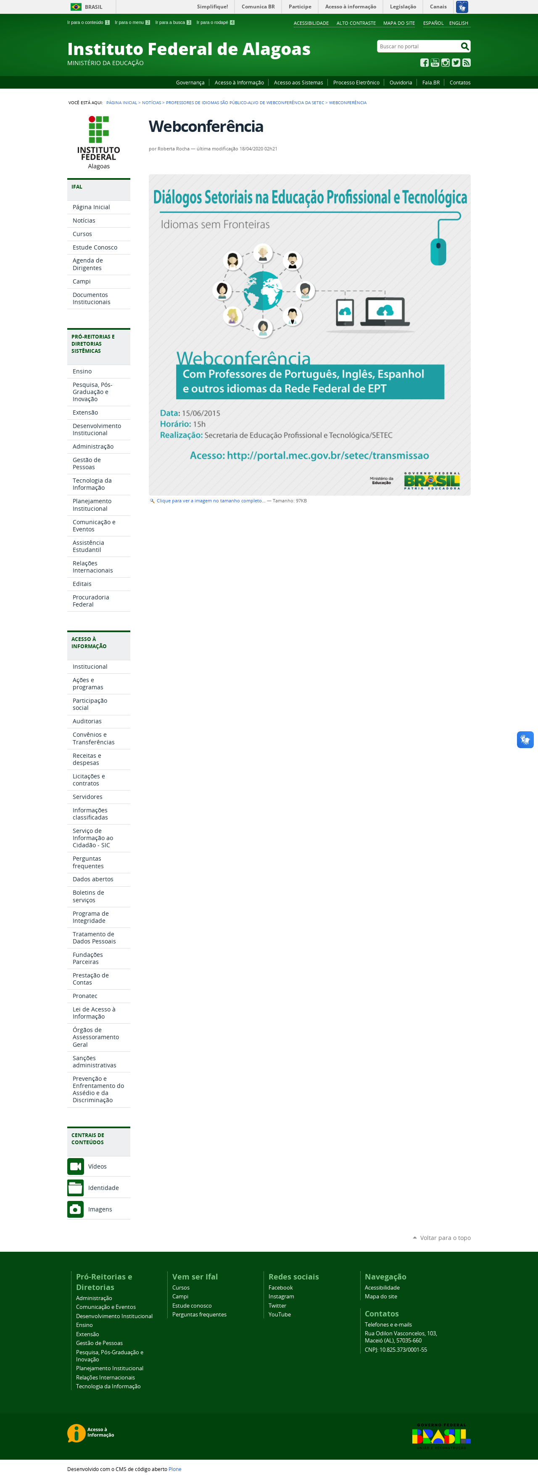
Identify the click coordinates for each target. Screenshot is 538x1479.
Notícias (151, 102)
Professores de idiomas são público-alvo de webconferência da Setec (245, 102)
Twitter (456, 62)
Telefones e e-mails (388, 1324)
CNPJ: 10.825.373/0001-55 (396, 1349)
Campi (180, 1296)
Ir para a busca (174, 22)
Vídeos (97, 1166)
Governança (190, 82)
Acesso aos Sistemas (298, 82)
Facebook (424, 62)
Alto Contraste (356, 23)
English (458, 23)
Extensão (87, 1334)
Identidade (103, 1188)
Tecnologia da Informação (108, 1386)
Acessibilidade (311, 23)
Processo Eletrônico (356, 82)
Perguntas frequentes (199, 1314)
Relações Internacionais (105, 1377)
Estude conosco (192, 1305)
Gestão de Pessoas (99, 1343)
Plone (175, 1469)
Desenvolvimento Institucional (114, 1316)
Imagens (100, 1209)
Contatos (460, 82)
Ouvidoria (401, 82)
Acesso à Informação (239, 82)
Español (433, 23)
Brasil (94, 7)
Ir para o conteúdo (88, 22)
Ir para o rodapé (216, 22)
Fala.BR (431, 82)
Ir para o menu (132, 22)
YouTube (435, 62)
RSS (466, 62)
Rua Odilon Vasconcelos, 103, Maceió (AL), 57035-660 (401, 1337)
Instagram (445, 62)
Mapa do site (399, 23)
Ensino (84, 1325)
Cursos (181, 1287)
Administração (94, 1298)
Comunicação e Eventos (106, 1307)
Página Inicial (121, 102)
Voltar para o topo (445, 1238)
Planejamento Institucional (109, 1368)
